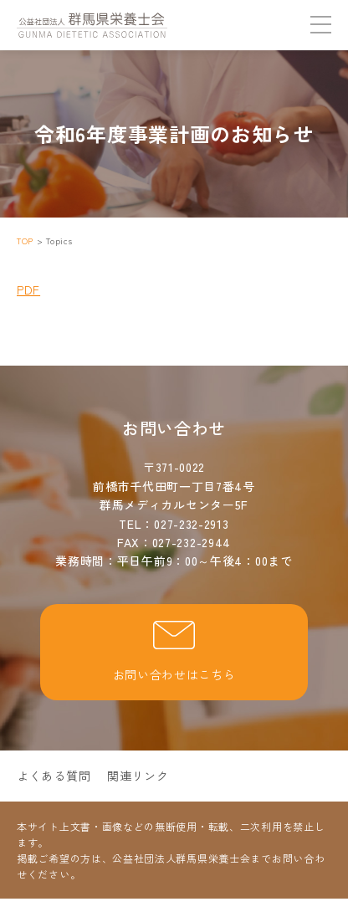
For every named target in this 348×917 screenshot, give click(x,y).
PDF (28, 289)
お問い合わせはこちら (174, 652)
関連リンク (138, 775)
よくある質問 (53, 775)
